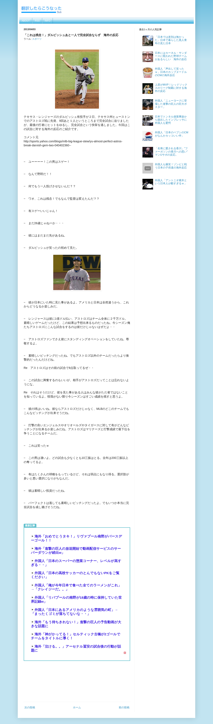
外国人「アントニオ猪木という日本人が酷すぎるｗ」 (171, 182)
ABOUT (26, 21)
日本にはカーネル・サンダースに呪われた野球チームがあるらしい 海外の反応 (171, 56)
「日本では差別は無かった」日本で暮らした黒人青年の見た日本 (171, 40)
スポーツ (37, 39)
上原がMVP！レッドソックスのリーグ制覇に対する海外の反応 (171, 88)
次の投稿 (29, 707)
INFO (47, 21)
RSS (37, 21)
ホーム (77, 707)
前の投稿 (124, 707)
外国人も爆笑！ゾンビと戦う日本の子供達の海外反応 (171, 166)
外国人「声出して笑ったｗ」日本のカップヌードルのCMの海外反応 (171, 72)
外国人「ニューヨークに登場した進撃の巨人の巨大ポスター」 (171, 103)
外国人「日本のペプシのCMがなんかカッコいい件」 (171, 134)
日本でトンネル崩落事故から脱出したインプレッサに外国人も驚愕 (171, 119)
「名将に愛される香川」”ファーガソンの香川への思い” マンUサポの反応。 (172, 151)
